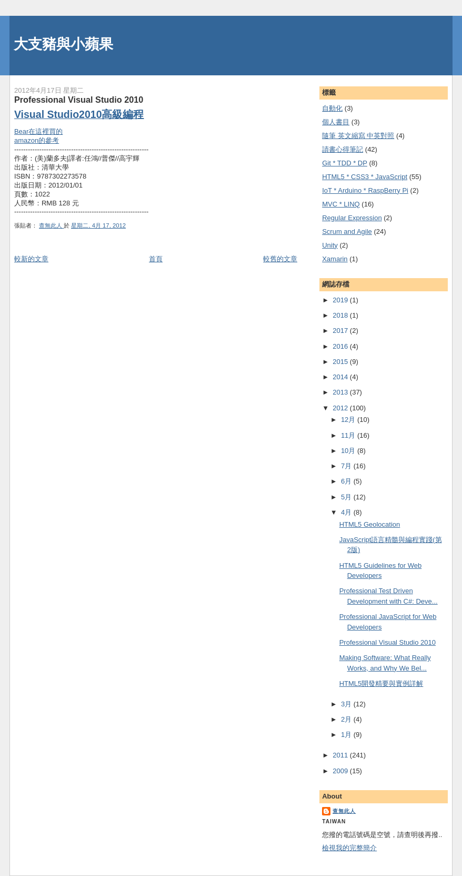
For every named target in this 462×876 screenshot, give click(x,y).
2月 (347, 719)
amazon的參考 (36, 140)
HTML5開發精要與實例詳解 (381, 683)
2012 (341, 408)
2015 (341, 362)
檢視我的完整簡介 (349, 848)
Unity (330, 245)
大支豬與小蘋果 (63, 44)
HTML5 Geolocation (369, 524)
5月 (347, 497)
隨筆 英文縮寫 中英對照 (358, 136)
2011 (341, 755)
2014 (341, 377)
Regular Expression (351, 218)
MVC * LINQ (341, 204)
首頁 (156, 259)
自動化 (332, 108)
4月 (347, 512)
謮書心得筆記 (342, 149)
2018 (341, 315)
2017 (341, 330)
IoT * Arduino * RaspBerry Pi (365, 190)
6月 (347, 481)
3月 (347, 704)
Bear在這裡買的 (38, 131)
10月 (349, 451)
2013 (341, 392)
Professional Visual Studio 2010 (387, 642)
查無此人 (344, 811)
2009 (341, 771)
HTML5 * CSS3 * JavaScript (364, 177)
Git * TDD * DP (344, 163)
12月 (349, 420)
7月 (347, 466)
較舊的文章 (280, 259)
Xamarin (334, 259)
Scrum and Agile (347, 231)
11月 (349, 435)
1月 (347, 735)
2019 (341, 300)
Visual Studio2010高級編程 (79, 114)
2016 (341, 346)
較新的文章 (31, 259)
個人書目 (335, 122)
